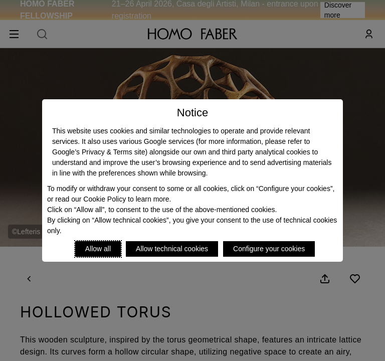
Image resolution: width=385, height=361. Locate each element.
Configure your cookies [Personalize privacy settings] (269, 249)
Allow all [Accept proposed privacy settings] (98, 249)
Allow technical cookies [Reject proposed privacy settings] (172, 249)
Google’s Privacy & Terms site (98, 152)
